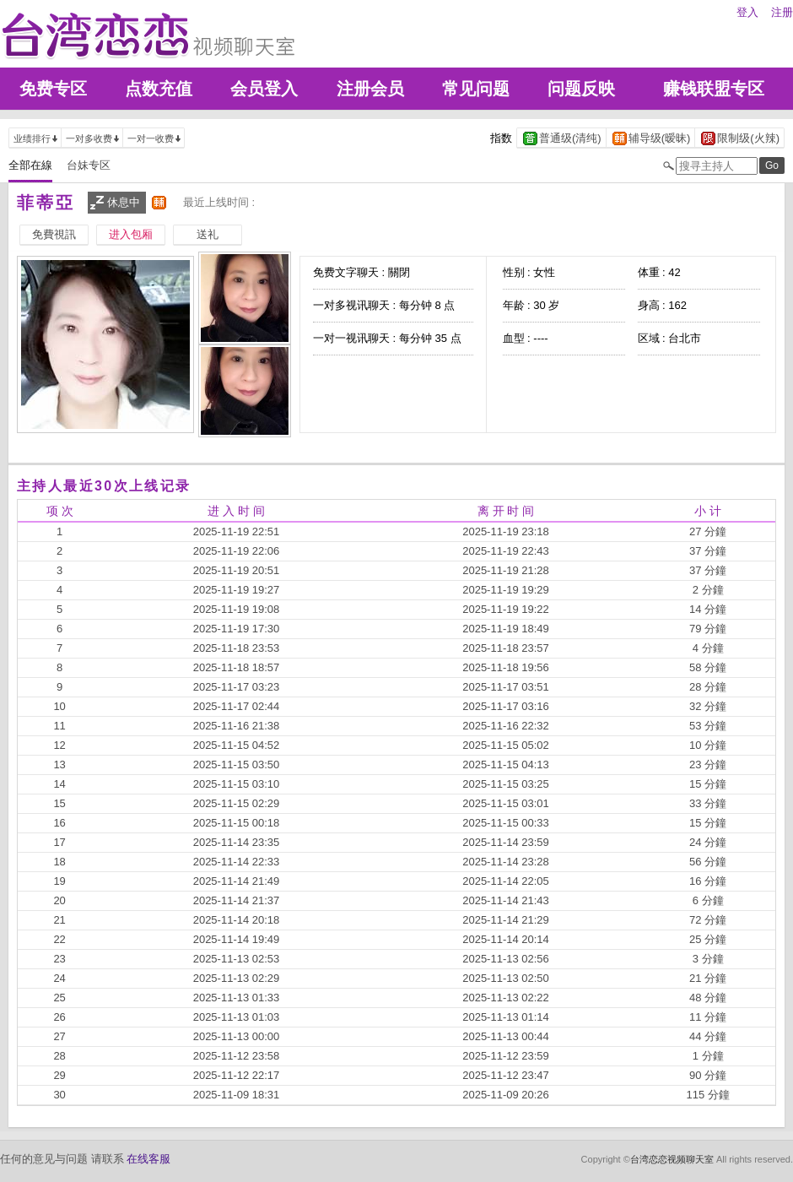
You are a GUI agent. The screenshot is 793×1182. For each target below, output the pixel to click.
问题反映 (581, 88)
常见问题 (476, 88)
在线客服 (148, 1158)
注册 (782, 12)
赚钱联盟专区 (713, 88)
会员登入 (264, 88)
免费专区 (53, 88)
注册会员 (370, 88)
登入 (747, 12)
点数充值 (158, 88)
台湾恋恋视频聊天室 (672, 1159)
